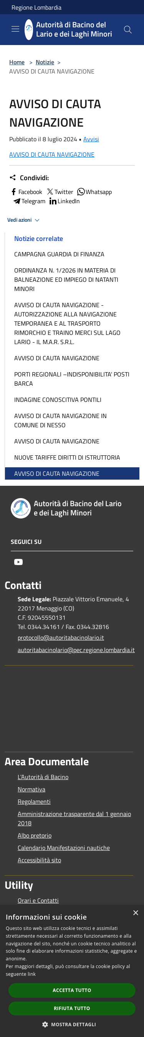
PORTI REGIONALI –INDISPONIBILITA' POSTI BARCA (71, 379)
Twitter (59, 191)
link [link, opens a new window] (32, 974)
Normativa (31, 789)
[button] (72, 1024)
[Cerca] (127, 29)
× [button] (135, 913)
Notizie (45, 62)
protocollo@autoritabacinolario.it (61, 637)
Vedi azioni (24, 220)
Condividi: (29, 177)
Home (17, 62)
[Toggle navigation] (15, 28)
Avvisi (91, 139)
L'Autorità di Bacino (43, 776)
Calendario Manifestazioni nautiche (64, 847)
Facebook (25, 191)
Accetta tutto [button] (72, 990)
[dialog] (72, 971)
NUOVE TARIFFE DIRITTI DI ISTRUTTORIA (67, 457)
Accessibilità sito (39, 860)
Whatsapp (94, 191)
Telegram (28, 201)
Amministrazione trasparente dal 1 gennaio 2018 (74, 818)
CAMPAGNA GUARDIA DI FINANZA (59, 254)
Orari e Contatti (38, 900)
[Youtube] (18, 562)
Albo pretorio (34, 835)
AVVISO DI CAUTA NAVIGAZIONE (51, 154)
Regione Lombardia (36, 7)
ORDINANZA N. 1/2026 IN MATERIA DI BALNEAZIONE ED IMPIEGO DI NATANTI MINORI (66, 279)
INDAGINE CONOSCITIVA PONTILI (57, 399)
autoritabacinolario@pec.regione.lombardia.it (75, 649)
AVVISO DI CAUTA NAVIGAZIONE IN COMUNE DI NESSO (60, 420)
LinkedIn (64, 201)
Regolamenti (34, 801)
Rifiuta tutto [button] (72, 1008)
